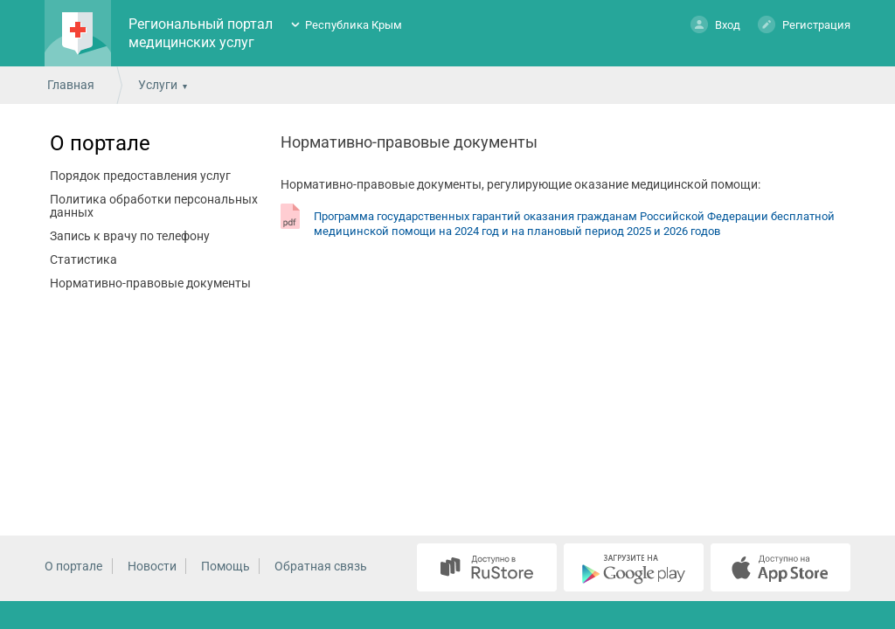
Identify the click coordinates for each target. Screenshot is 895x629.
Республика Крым (353, 24)
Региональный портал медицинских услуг (200, 33)
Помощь (225, 566)
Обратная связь (320, 566)
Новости (152, 566)
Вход (715, 24)
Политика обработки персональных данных (154, 205)
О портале (100, 143)
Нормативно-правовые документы (150, 283)
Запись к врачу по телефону (130, 236)
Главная (70, 85)
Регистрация (804, 24)
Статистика (83, 259)
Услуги (157, 85)
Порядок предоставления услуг (140, 176)
